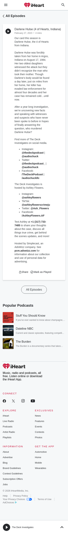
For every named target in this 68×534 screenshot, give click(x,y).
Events (38, 426)
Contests (39, 432)
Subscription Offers (13, 479)
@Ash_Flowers (40, 208)
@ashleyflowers (31, 197)
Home (38, 457)
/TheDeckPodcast (32, 174)
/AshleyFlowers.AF (33, 215)
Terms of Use (44, 499)
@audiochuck (30, 156)
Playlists (7, 437)
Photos (38, 437)
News (38, 415)
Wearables (40, 468)
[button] (23, 272)
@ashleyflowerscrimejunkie (38, 204)
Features (39, 421)
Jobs (5, 484)
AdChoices (10, 502)
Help (5, 495)
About (6, 452)
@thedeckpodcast (33, 152)
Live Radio (8, 421)
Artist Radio (9, 432)
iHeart (6, 415)
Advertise (8, 457)
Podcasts (7, 426)
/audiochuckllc (30, 178)
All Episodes (15, 16)
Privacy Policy (20, 495)
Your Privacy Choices (17, 499)
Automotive (41, 452)
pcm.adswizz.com (25, 250)
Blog (5, 462)
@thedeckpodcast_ (33, 163)
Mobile (38, 462)
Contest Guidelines (13, 473)
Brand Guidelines (12, 468)
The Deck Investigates (23, 527)
